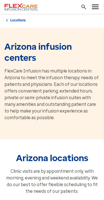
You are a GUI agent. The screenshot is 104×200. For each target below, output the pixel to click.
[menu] (95, 7)
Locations (18, 20)
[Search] (84, 7)
